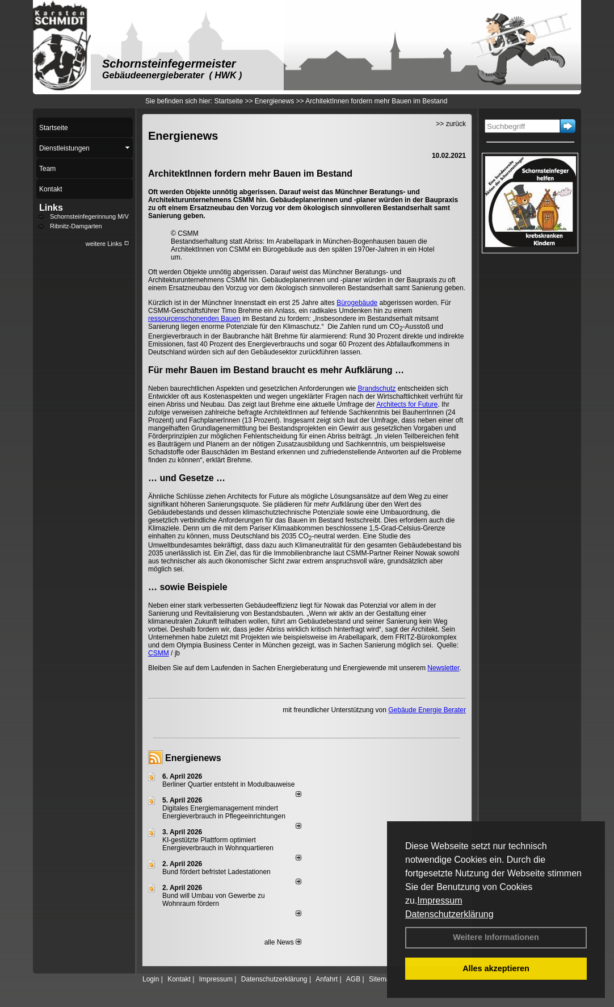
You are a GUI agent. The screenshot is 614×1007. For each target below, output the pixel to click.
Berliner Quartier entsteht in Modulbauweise (228, 784)
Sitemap (381, 979)
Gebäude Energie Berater (427, 710)
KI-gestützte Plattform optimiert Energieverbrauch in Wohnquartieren (218, 844)
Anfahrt (327, 979)
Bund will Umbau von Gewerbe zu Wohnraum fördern (213, 900)
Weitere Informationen (496, 937)
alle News (282, 942)
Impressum (439, 900)
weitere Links (107, 243)
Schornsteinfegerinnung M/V (89, 216)
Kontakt (179, 979)
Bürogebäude (357, 303)
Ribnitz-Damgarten (76, 226)
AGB (353, 979)
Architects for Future (407, 404)
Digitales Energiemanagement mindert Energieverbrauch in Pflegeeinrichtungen (223, 812)
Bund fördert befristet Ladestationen (216, 872)
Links (51, 207)
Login (150, 979)
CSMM (158, 653)
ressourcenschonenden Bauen (194, 319)
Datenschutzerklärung (449, 914)
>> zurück (451, 124)
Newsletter (443, 668)
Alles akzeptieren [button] (495, 968)
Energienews (193, 758)
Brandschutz (377, 388)
